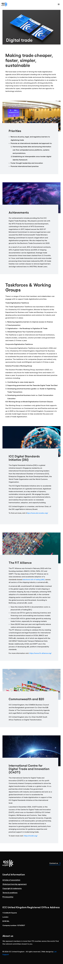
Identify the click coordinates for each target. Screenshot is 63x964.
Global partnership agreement (14, 884)
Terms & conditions (9, 892)
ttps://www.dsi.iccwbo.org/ (37, 513)
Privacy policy (7, 897)
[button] (58, 4)
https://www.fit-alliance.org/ (40, 653)
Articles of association (11, 880)
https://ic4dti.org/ (31, 836)
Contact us (55, 863)
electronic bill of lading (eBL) (34, 579)
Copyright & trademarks (12, 888)
